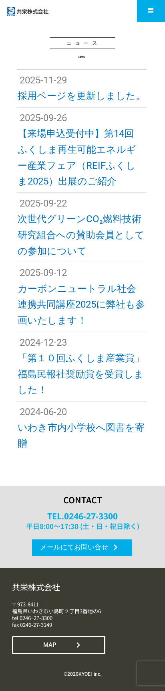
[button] (151, 11)
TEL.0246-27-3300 (82, 516)
